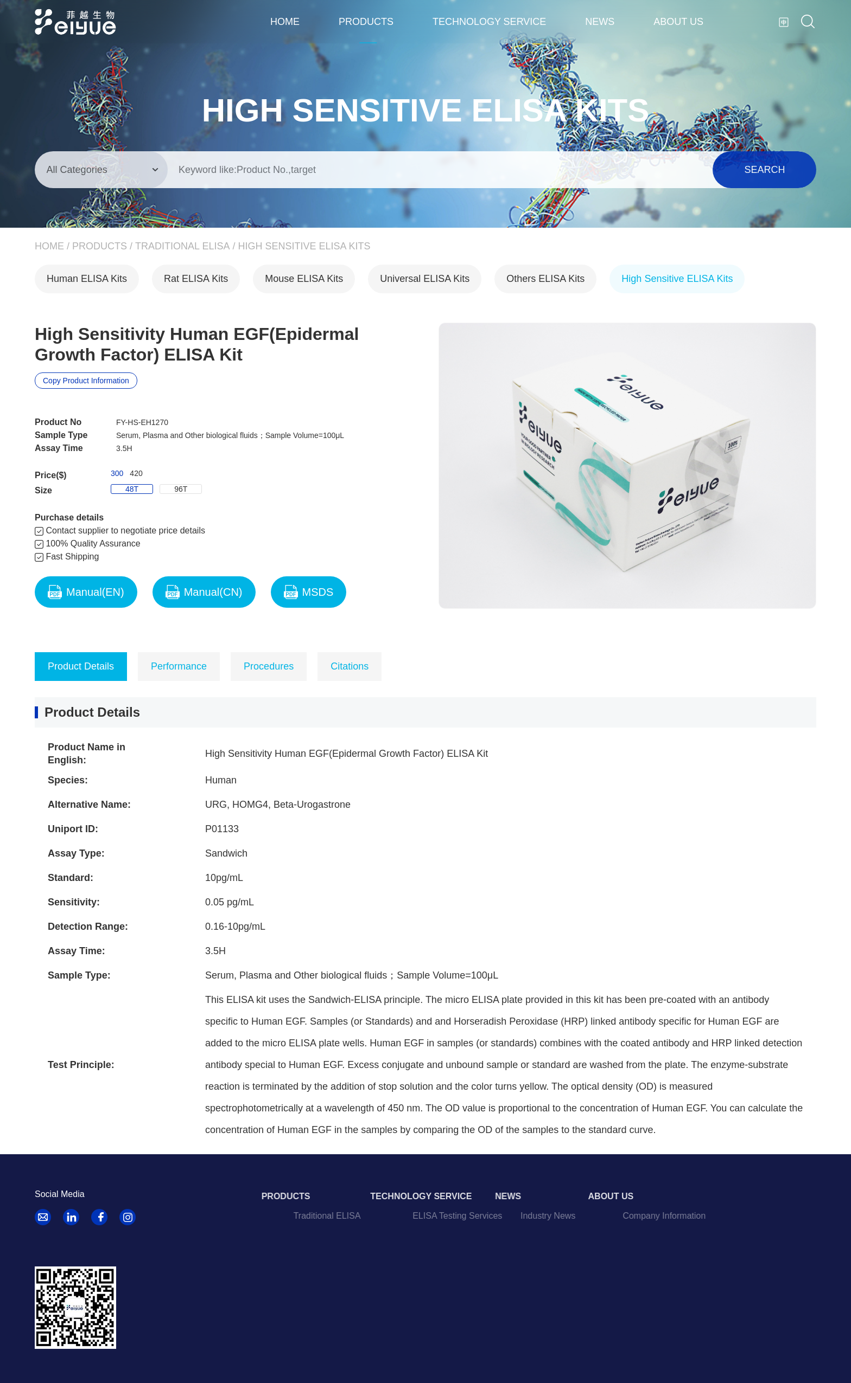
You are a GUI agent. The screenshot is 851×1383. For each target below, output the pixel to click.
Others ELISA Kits (545, 278)
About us (678, 21)
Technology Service (489, 21)
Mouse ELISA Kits (304, 278)
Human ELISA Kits (87, 278)
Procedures (269, 666)
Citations (350, 666)
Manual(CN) (204, 592)
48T (131, 489)
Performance (179, 666)
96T (180, 489)
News (599, 21)
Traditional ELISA (182, 246)
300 (117, 473)
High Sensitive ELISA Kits (304, 246)
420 (136, 473)
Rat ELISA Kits (196, 278)
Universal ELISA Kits (424, 278)
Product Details (81, 666)
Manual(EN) (86, 592)
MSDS (309, 592)
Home (285, 21)
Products (366, 21)
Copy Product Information (86, 380)
